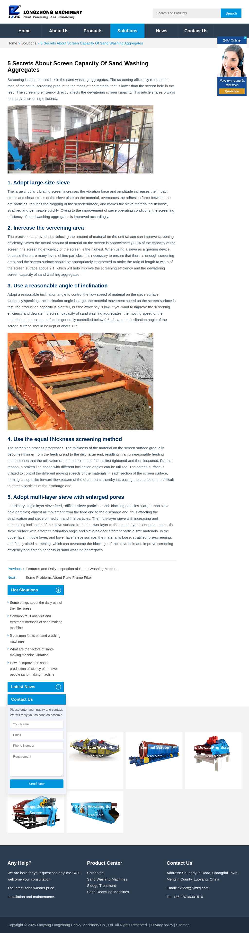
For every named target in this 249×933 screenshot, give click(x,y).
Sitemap (182, 925)
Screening (95, 873)
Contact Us (195, 30)
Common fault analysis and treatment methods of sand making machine (36, 622)
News (161, 30)
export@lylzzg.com (193, 888)
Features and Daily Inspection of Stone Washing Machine (72, 569)
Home (24, 30)
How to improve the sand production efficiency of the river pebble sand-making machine (34, 668)
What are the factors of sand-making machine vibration (32, 652)
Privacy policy (162, 925)
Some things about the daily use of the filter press (36, 605)
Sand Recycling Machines (108, 892)
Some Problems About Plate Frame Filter (59, 577)
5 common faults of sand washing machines (35, 638)
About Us (59, 30)
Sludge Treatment (101, 885)
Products (93, 30)
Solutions (127, 30)
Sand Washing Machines (107, 879)
